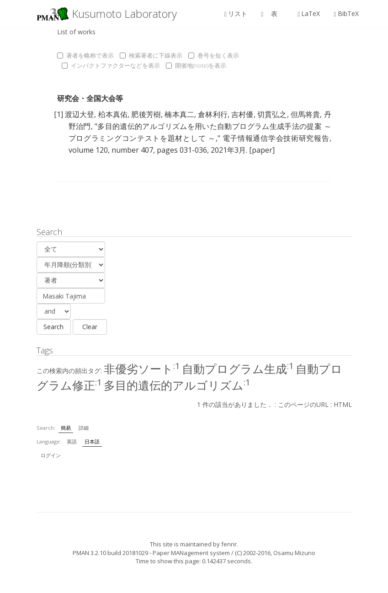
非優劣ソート (142, 368)
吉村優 (242, 114)
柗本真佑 (113, 114)
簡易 (66, 427)
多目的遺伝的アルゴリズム (177, 385)
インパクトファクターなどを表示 (111, 65)
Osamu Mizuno (294, 553)
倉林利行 (213, 114)
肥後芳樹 (146, 114)
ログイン (51, 455)
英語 (72, 441)
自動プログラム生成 (238, 368)
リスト (235, 13)
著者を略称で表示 (85, 55)
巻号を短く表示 (213, 55)
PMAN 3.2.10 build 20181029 (110, 553)
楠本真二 (179, 114)
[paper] (262, 150)
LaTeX (309, 13)
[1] (58, 114)
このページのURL (303, 404)
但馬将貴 (305, 114)
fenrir (229, 544)
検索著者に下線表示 (151, 55)
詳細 (84, 427)
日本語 (92, 441)
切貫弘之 (272, 114)
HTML (343, 404)
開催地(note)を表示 (196, 65)
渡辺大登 (80, 114)
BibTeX (346, 13)
